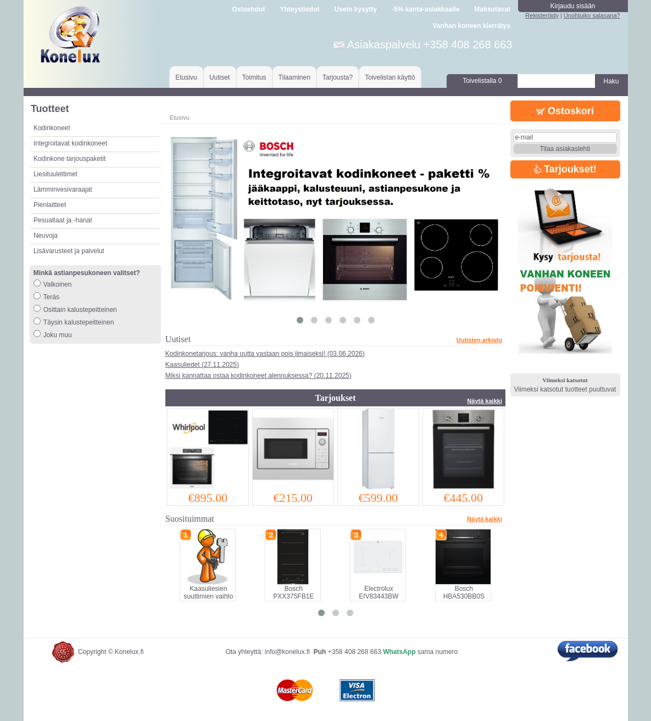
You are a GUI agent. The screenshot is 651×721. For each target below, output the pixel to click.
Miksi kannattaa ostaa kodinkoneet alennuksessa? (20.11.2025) (258, 375)
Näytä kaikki (484, 401)
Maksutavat (492, 9)
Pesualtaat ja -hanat (63, 220)
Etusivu (186, 77)
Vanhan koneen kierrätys (471, 26)
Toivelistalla (482, 81)
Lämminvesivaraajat (63, 189)
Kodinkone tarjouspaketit (69, 159)
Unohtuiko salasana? (592, 15)
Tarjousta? (337, 77)
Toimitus (254, 77)
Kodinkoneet (52, 128)
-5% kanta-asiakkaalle (425, 9)
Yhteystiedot (299, 9)
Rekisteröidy (542, 15)
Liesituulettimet (55, 174)
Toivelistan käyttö (390, 77)
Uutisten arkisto (479, 340)
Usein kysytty (356, 9)
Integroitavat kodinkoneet (70, 143)
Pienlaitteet (50, 205)
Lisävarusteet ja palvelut (69, 251)
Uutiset (219, 77)
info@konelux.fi (287, 652)
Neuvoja (46, 235)
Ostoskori (565, 110)
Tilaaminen (294, 77)
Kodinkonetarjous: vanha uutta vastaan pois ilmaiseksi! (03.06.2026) (265, 353)
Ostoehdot (248, 9)
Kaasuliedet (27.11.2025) (202, 364)
